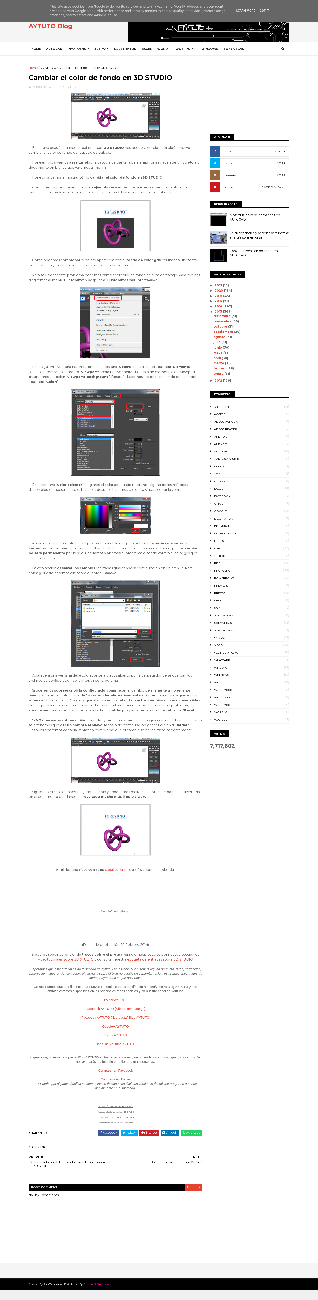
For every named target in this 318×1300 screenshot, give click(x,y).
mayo (217, 353)
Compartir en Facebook (115, 1081)
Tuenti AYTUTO (114, 1045)
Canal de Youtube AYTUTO (115, 1054)
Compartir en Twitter (115, 1089)
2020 (218, 291)
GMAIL (217, 503)
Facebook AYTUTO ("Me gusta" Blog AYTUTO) (115, 1028)
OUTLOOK (220, 556)
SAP (216, 608)
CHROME (219, 466)
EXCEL (148, 48)
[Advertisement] (248, 96)
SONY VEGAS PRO (225, 630)
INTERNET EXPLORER (227, 533)
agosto (218, 337)
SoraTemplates (54, 1294)
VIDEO (217, 645)
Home (37, 48)
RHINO (217, 600)
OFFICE (218, 548)
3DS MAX (102, 48)
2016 (218, 296)
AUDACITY (220, 444)
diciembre (221, 316)
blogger (191, 1197)
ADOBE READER (224, 429)
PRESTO (218, 593)
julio (216, 342)
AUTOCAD (55, 48)
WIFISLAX (219, 667)
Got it (264, 11)
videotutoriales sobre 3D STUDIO (65, 970)
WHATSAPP (221, 660)
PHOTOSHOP (79, 48)
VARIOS (218, 637)
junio (217, 347)
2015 (218, 301)
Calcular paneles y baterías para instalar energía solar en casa (258, 235)
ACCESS (218, 414)
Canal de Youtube (117, 880)
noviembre (221, 321)
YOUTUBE (228, 187)
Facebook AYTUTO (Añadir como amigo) (115, 1019)
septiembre (222, 332)
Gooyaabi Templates (98, 1294)
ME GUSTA (278, 151)
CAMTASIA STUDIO (225, 459)
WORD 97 (219, 712)
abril (216, 358)
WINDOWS (211, 48)
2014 (218, 306)
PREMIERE (220, 585)
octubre (219, 326)
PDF (216, 563)
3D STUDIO (49, 67)
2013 (218, 311)
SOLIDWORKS (222, 615)
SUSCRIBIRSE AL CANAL (272, 187)
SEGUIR (280, 163)
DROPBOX (220, 481)
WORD (163, 48)
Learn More (245, 11)
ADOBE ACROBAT (225, 421)
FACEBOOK (229, 151)
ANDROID (220, 436)
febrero (219, 368)
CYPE (216, 474)
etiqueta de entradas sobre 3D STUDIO (159, 970)
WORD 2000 (222, 690)
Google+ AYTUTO (115, 1037)
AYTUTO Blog (52, 26)
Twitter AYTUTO (115, 1010)
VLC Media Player (226, 652)
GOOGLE (219, 511)
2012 (218, 380)
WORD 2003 (221, 705)
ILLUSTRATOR (126, 48)
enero (217, 374)
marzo (218, 363)
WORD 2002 (221, 697)
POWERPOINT (185, 48)
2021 (218, 285)
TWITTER (227, 163)
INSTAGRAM (229, 175)
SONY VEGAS (235, 48)
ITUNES (218, 541)
